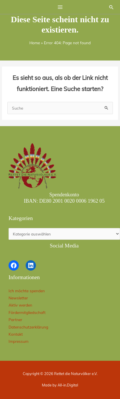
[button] (111, 7)
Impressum (19, 341)
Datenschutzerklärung (28, 327)
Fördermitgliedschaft (27, 312)
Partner (15, 319)
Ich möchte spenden (27, 290)
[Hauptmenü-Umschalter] (60, 7)
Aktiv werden (20, 305)
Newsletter (18, 297)
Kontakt (16, 334)
